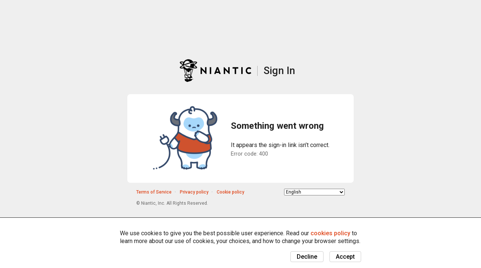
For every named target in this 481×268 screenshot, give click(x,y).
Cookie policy (230, 192)
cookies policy (330, 233)
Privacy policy (194, 192)
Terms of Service (154, 192)
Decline (307, 256)
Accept (345, 256)
